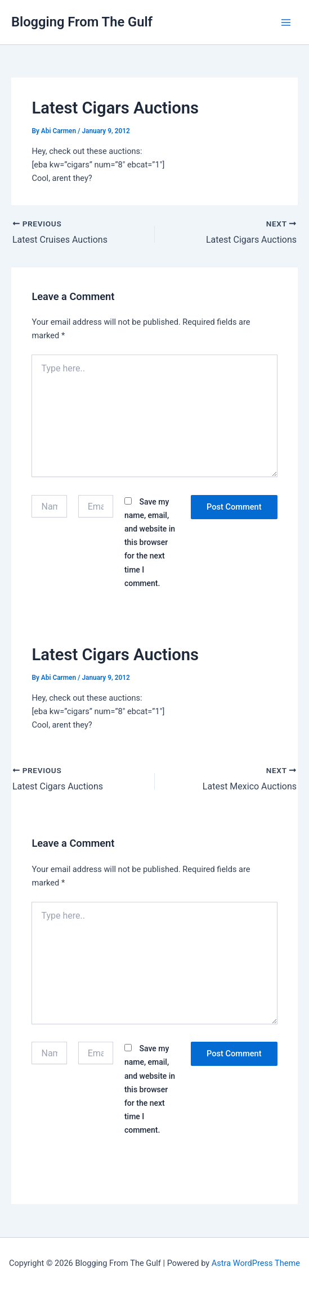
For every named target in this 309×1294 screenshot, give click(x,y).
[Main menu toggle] (286, 22)
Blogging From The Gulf (82, 22)
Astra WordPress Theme (256, 1263)
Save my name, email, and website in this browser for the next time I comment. (149, 542)
